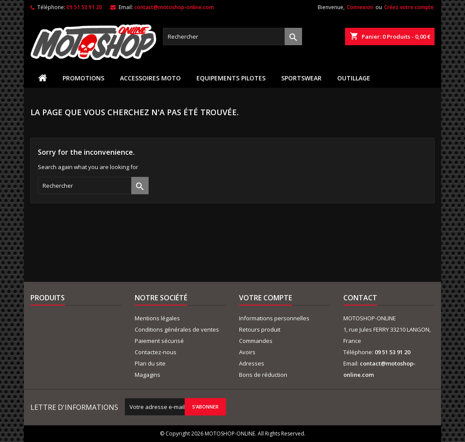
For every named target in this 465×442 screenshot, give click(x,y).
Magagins (147, 375)
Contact (360, 297)
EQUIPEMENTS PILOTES (231, 78)
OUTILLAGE (353, 78)
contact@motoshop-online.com (174, 7)
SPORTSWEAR (301, 78)
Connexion (360, 7)
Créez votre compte (409, 7)
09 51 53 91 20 (84, 7)
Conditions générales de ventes (177, 329)
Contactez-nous (155, 352)
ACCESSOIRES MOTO (150, 78)
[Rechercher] (232, 36)
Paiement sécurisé (159, 341)
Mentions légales (157, 318)
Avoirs (247, 352)
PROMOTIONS (83, 78)
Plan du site (150, 363)
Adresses (251, 363)
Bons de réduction (263, 375)
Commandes (255, 341)
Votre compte (265, 297)
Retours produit (259, 329)
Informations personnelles (274, 318)
